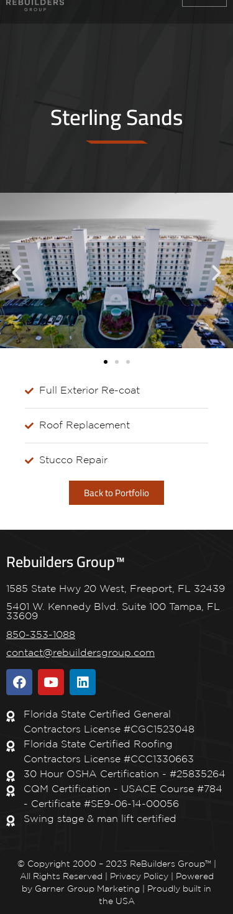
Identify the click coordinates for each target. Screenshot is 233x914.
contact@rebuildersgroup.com (80, 653)
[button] (16, 272)
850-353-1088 (40, 635)
